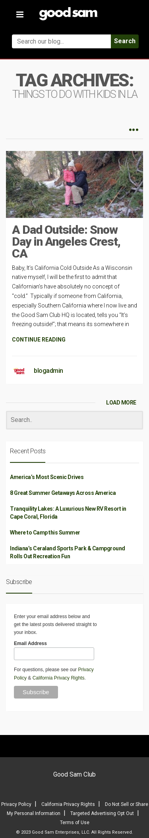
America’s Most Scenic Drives (46, 477)
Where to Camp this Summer (45, 532)
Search (124, 41)
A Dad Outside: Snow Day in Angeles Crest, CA (66, 241)
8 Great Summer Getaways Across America (63, 493)
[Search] (74, 420)
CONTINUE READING (39, 339)
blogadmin (48, 370)
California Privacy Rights (59, 678)
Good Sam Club (74, 774)
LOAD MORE (121, 402)
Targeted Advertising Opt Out (102, 813)
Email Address (30, 643)
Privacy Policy (16, 804)
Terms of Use (74, 822)
